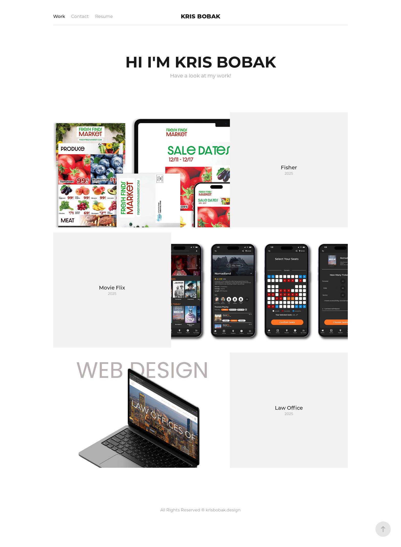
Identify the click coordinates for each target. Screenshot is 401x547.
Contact (80, 16)
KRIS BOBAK (200, 16)
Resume (104, 16)
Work (59, 16)
